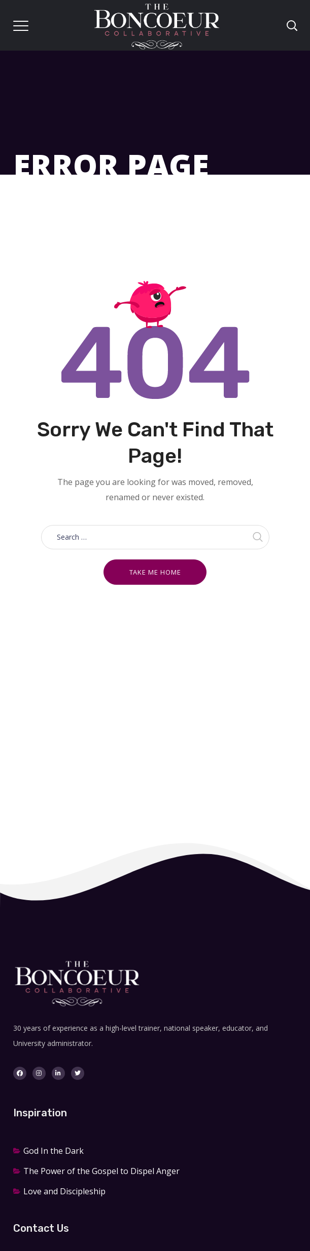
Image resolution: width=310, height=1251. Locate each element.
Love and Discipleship (64, 1191)
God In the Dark (53, 1150)
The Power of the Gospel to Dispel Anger (101, 1171)
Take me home (155, 572)
